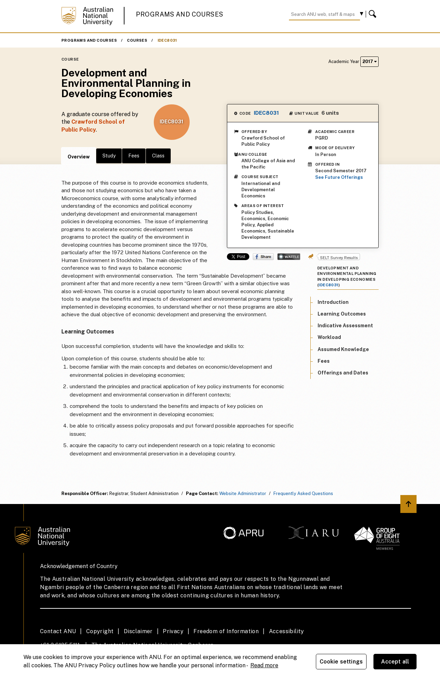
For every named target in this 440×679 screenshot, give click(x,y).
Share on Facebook (263, 256)
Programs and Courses (179, 14)
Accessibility (286, 631)
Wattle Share (288, 256)
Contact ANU (58, 631)
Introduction (333, 302)
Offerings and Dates (343, 372)
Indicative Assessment (345, 325)
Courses (137, 40)
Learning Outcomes (342, 314)
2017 (369, 61)
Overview (79, 157)
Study (109, 155)
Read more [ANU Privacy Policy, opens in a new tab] (264, 665)
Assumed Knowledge (343, 349)
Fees (133, 155)
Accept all (395, 661)
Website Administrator (242, 493)
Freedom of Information (226, 631)
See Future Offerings (339, 177)
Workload (329, 337)
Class (158, 155)
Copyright (100, 631)
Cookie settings (341, 661)
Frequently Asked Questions (303, 493)
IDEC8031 (167, 40)
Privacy (173, 631)
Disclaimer (138, 631)
